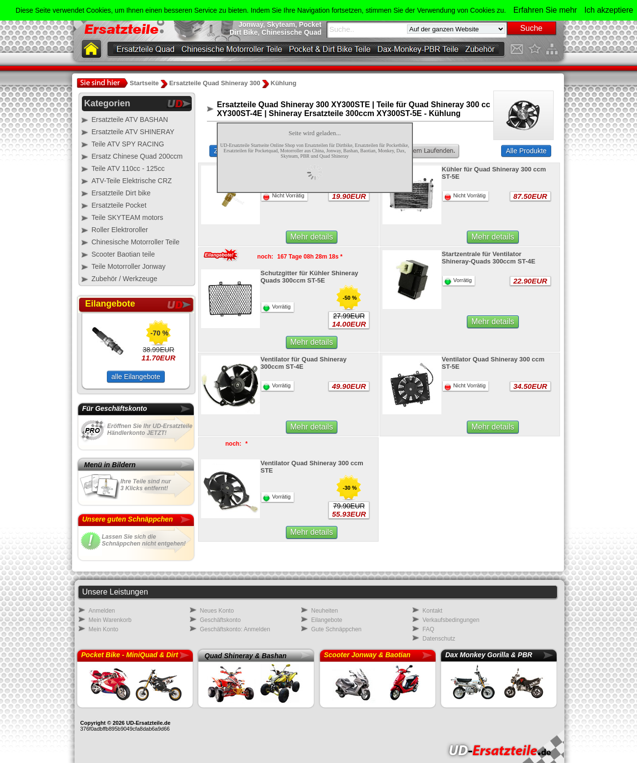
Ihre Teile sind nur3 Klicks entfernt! (146, 485)
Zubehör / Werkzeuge (124, 279)
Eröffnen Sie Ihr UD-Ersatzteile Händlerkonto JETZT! (150, 429)
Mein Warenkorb (110, 620)
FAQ (428, 629)
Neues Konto (217, 610)
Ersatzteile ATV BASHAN (130, 119)
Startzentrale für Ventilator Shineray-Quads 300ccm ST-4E (488, 257)
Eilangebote (326, 620)
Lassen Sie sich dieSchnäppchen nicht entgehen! (144, 540)
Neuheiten (324, 610)
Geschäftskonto (220, 620)
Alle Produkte (526, 151)
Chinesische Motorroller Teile (135, 242)
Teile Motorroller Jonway (129, 266)
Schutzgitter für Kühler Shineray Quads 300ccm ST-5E (309, 276)
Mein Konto (104, 629)
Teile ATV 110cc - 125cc (128, 168)
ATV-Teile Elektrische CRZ (132, 181)
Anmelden (102, 610)
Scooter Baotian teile (123, 254)
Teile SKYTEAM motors (127, 217)
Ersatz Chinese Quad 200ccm (137, 156)
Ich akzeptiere (609, 10)
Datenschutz (439, 638)
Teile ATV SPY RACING (128, 144)
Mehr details (311, 237)
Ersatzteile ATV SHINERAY (133, 132)
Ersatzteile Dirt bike (121, 193)
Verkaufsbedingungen (451, 620)
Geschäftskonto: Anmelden (235, 629)
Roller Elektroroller (120, 230)
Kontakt (433, 610)
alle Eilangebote (135, 377)
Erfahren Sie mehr (545, 10)
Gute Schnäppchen (336, 629)
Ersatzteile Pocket (119, 205)
